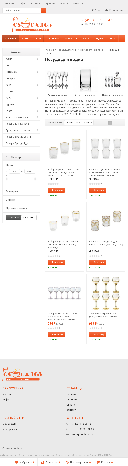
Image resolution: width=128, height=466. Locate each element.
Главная (10, 38)
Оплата (64, 3)
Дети (112, 38)
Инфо (22, 3)
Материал (21, 191)
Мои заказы (9, 423)
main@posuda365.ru (82, 434)
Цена (21, 165)
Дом (38, 38)
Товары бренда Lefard (18, 136)
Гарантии (50, 3)
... (122, 38)
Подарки (71, 38)
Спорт (9, 110)
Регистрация (114, 10)
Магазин (9, 3)
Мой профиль (10, 429)
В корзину (56, 189)
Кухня (25, 38)
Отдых (99, 38)
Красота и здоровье (17, 117)
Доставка (35, 3)
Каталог (13, 52)
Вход (96, 10)
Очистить (29, 217)
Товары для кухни (67, 49)
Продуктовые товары (18, 130)
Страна (21, 199)
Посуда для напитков (91, 49)
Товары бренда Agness (19, 143)
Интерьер (53, 38)
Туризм (10, 104)
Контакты (78, 3)
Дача (86, 38)
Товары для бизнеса (17, 123)
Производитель (21, 208)
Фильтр (13, 157)
